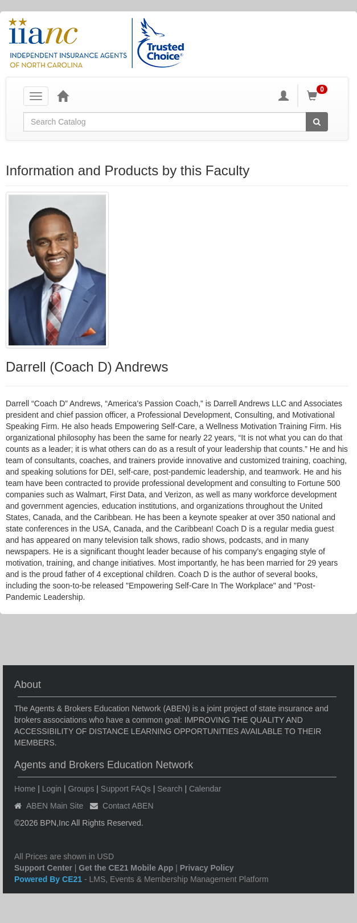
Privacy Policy (207, 867)
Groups (81, 788)
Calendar (205, 788)
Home (24, 788)
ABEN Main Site (54, 805)
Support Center (43, 867)
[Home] (62, 95)
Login (51, 788)
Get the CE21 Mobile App (126, 867)
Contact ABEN (128, 805)
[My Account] (283, 95)
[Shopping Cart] (318, 95)
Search (169, 788)
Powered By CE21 (49, 879)
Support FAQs (126, 788)
